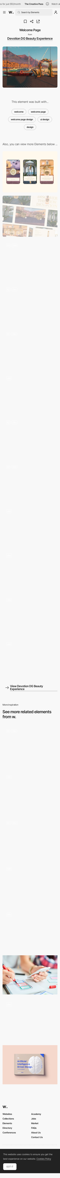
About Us (36, 1132)
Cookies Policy (43, 1159)
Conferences (9, 1132)
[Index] (30, 883)
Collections (8, 1118)
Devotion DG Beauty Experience (30, 38)
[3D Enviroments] (30, 260)
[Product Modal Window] (30, 349)
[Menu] (30, 570)
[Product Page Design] (30, 615)
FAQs (33, 1128)
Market (34, 1123)
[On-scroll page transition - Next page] (30, 929)
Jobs (33, 1118)
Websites (7, 1114)
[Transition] (30, 526)
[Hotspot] (30, 437)
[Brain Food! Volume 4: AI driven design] (30, 1064)
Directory (7, 1128)
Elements (7, 1123)
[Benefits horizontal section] (30, 1019)
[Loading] (30, 393)
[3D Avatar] (30, 482)
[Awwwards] (11, 12)
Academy (36, 1114)
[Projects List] (30, 838)
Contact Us (37, 1137)
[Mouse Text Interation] (30, 659)
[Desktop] (30, 216)
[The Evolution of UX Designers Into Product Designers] (30, 974)
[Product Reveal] (30, 304)
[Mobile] (30, 171)
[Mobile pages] (30, 792)
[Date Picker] (30, 746)
